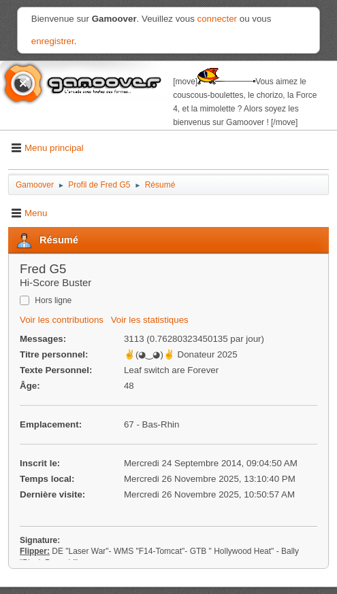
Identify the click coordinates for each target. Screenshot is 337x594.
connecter (217, 19)
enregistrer (52, 41)
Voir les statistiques (150, 320)
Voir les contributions (61, 320)
